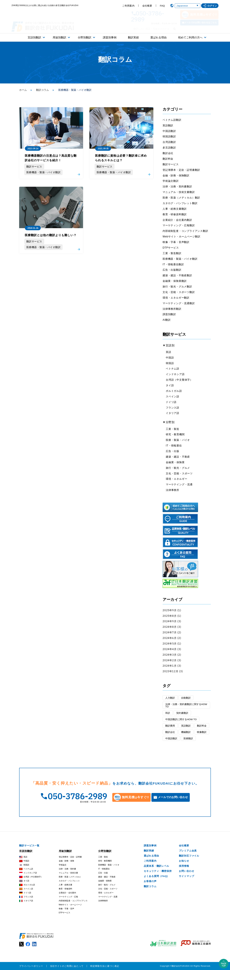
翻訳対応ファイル (189, 855)
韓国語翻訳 (169, 136)
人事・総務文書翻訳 (175, 208)
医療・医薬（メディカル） (70, 877)
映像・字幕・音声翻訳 (176, 242)
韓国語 (170, 363)
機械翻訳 (186, 732)
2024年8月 (170, 626)
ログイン (210, 6)
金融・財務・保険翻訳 (176, 175)
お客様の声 (150, 881)
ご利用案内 (128, 5)
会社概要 (147, 5)
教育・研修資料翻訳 (175, 214)
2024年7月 (170, 632)
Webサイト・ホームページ (70, 905)
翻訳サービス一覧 (29, 845)
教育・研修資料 (65, 889)
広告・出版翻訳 (172, 269)
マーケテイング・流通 (179, 484)
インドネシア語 (175, 374)
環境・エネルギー (176, 479)
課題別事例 (109, 37)
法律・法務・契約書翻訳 (177, 186)
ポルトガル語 (174, 391)
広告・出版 (172, 451)
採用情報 (184, 866)
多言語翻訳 (169, 147)
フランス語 (172, 407)
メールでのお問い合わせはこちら (200, 22)
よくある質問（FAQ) (156, 876)
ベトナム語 (172, 368)
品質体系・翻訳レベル (156, 866)
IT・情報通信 (174, 445)
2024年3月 (170, 654)
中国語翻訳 (169, 131)
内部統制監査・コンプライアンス (73, 901)
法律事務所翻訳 (172, 309)
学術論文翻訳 (171, 181)
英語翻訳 (168, 125)
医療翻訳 (188, 738)
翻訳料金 (168, 158)
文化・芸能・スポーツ (179, 473)
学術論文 (62, 865)
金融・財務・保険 (66, 861)
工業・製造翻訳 (172, 253)
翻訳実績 (133, 37)
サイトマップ (186, 876)
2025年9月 (170, 610)
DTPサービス (171, 247)
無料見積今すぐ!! (199, 14)
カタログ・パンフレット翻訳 (180, 203)
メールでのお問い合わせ (173, 797)
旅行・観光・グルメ (178, 468)
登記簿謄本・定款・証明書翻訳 (181, 170)
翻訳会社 (168, 153)
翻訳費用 (170, 725)
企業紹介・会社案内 (67, 893)
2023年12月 (170, 671)
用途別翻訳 (59, 37)
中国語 (170, 357)
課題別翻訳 (169, 314)
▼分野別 (169, 422)
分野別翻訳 (84, 37)
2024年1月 (170, 665)
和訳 (167, 713)
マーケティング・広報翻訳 (179, 225)
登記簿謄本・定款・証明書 (70, 857)
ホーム (23, 90)
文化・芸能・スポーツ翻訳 (179, 292)
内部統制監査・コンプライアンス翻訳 (185, 231)
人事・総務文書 (65, 885)
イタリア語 (172, 413)
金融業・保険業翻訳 (175, 281)
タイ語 (170, 385)
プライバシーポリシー (31, 966)
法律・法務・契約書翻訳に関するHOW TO (186, 705)
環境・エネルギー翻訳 (176, 297)
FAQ (162, 5)
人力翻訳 (170, 697)
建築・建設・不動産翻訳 (177, 275)
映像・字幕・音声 (66, 909)
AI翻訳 (167, 320)
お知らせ (184, 860)
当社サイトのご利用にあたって (67, 966)
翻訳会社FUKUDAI (181, 966)
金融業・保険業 (175, 462)
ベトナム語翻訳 (172, 120)
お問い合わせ (186, 871)
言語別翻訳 (34, 37)
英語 (168, 352)
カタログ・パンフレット (69, 881)
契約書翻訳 (182, 713)
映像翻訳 (202, 732)
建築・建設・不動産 (178, 456)
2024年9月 (170, 621)
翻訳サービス (171, 164)
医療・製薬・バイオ (178, 440)
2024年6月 (170, 638)
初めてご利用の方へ (190, 37)
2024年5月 (170, 643)
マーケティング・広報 (68, 897)
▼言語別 (169, 345)
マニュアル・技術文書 (68, 873)
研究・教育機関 (175, 434)
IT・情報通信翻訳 (173, 264)
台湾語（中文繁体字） (179, 379)
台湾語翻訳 (169, 142)
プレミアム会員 (188, 850)
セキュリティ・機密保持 (158, 871)
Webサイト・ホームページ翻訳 (181, 236)
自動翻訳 (186, 697)
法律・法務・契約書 (67, 869)
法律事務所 (172, 490)
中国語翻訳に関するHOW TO (181, 719)
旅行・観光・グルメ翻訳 (177, 286)
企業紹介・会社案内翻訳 (177, 220)
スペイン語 (172, 396)
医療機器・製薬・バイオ (108, 865)
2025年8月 (170, 615)
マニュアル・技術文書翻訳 (179, 192)
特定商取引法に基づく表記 (104, 966)
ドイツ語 (171, 402)
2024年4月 (170, 649)
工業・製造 (172, 429)
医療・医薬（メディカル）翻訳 (181, 197)
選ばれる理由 (158, 37)
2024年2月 (170, 660)
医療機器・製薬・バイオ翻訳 (180, 258)
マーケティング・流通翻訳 (179, 303)
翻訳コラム (42, 90)
